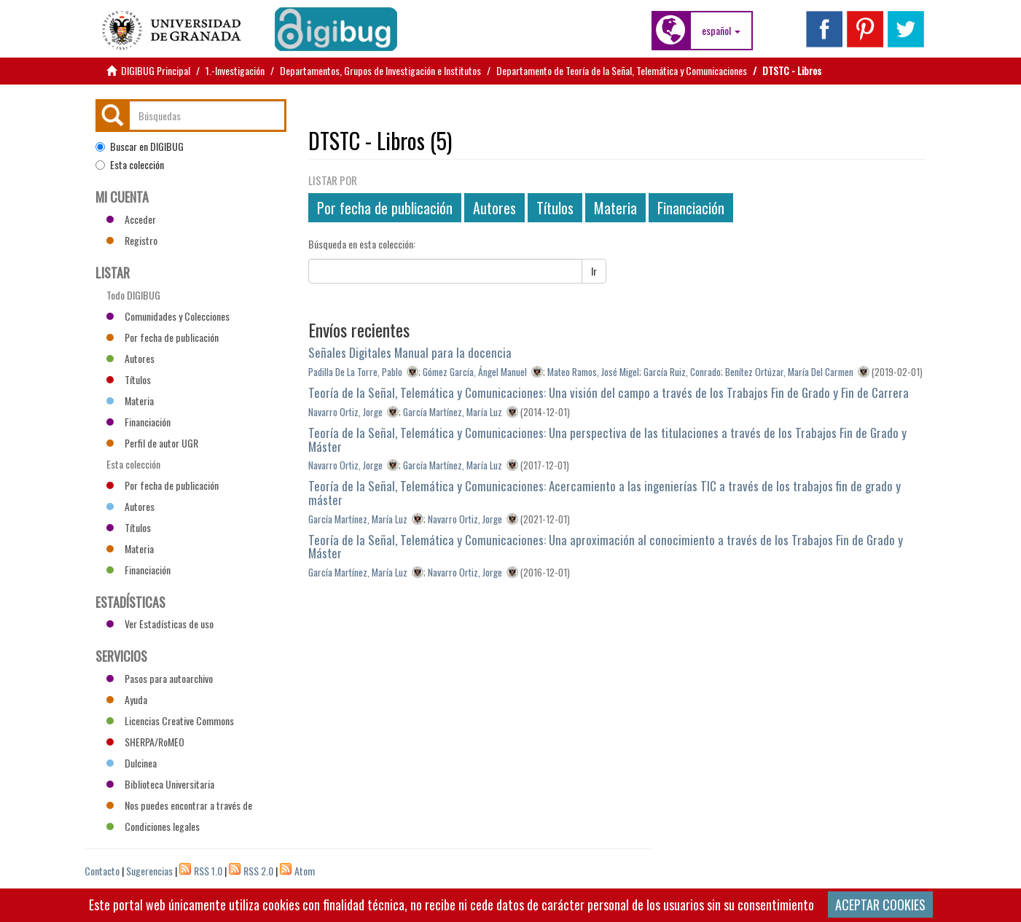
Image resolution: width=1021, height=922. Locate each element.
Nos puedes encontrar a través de (179, 805)
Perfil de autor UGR (152, 442)
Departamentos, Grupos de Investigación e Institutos (380, 70)
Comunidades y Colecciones (168, 316)
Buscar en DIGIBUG (139, 146)
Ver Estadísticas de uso (160, 623)
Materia (615, 208)
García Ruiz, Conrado (682, 371)
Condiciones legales (153, 826)
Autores (494, 208)
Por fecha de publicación (385, 208)
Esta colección (129, 164)
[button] (721, 30)
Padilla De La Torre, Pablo (355, 371)
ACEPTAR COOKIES (880, 904)
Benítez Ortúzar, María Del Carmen (789, 371)
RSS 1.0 (208, 870)
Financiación (690, 208)
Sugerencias (149, 870)
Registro (131, 240)
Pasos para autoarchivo (159, 678)
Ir (594, 270)
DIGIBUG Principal (155, 70)
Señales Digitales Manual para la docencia (410, 352)
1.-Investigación (235, 70)
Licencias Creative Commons (170, 720)
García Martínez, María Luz (452, 412)
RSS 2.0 (258, 870)
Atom (304, 870)
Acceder (131, 219)
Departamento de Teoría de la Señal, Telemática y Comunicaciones (621, 70)
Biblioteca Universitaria (160, 784)
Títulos (555, 208)
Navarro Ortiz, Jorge (345, 412)
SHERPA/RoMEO (145, 741)
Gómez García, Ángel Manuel (475, 371)
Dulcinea (131, 762)
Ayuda (126, 699)
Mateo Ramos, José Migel (593, 371)
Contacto (102, 870)
